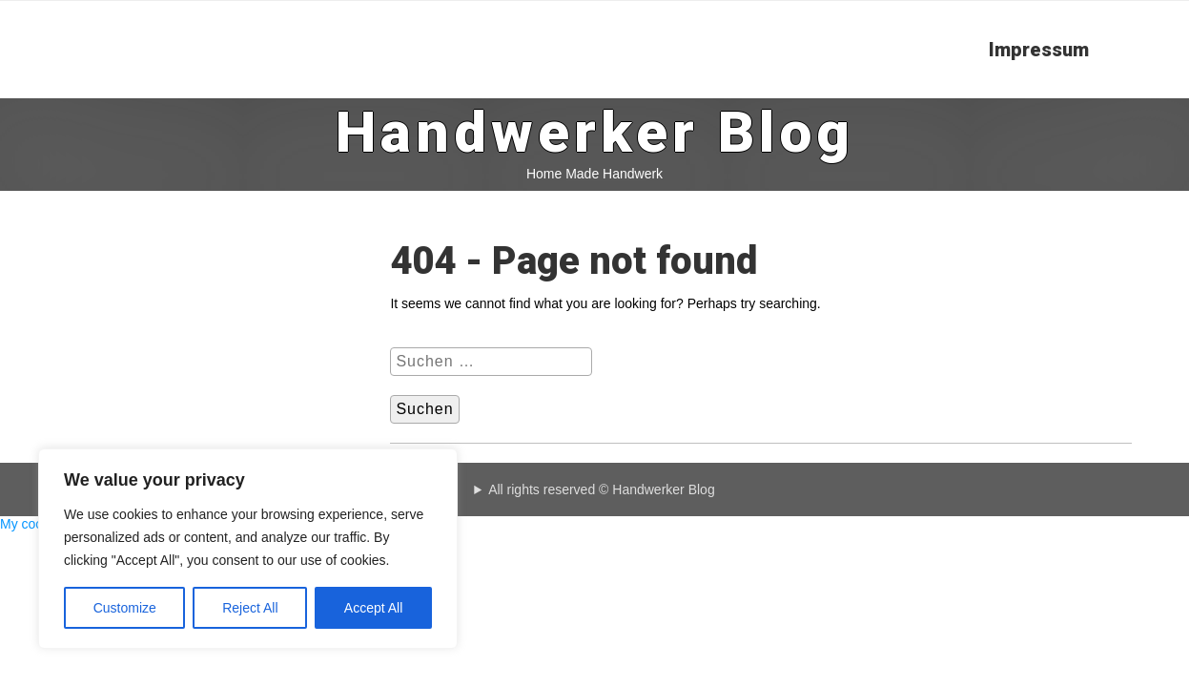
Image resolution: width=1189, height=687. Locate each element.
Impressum (1039, 49)
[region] (248, 548)
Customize (124, 607)
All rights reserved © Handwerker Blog (601, 489)
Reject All (249, 607)
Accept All (373, 607)
